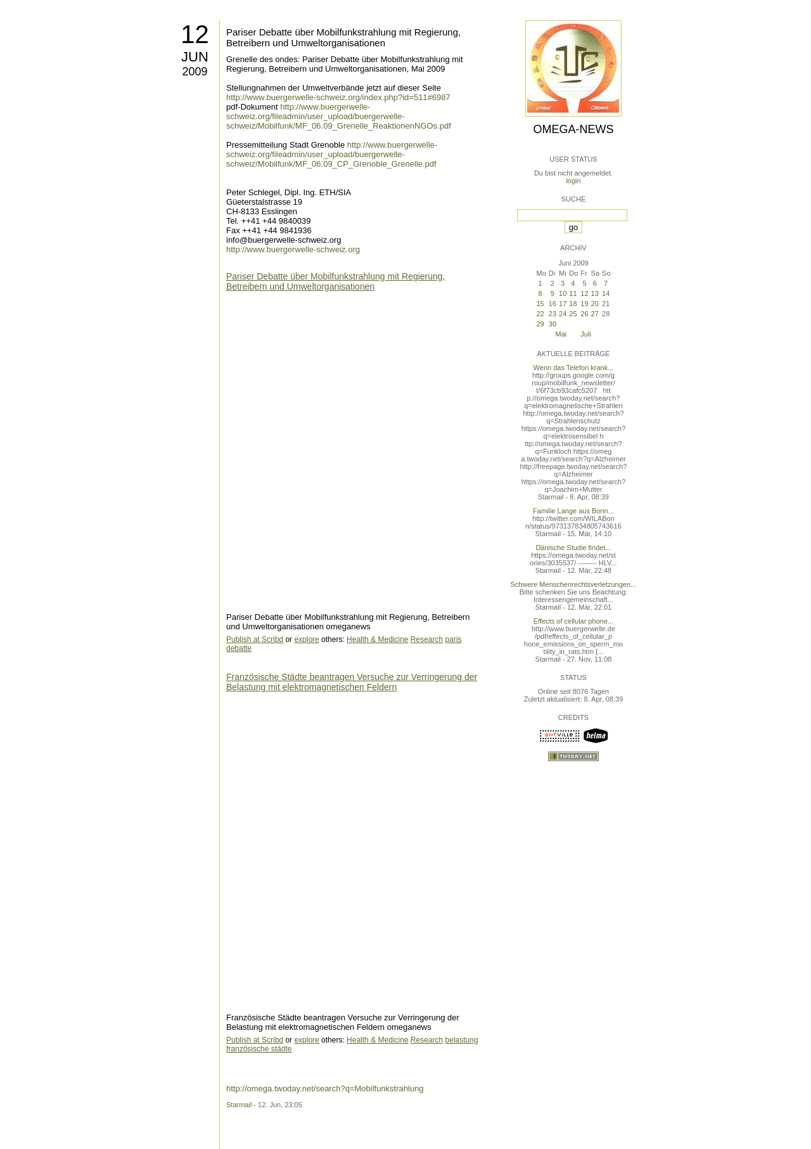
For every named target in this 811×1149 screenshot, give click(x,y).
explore (306, 639)
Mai (561, 334)
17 (562, 303)
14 (606, 293)
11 (573, 293)
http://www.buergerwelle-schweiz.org (293, 249)
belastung (461, 1040)
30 (552, 324)
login (573, 180)
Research (427, 639)
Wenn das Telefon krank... (573, 367)
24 (562, 314)
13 (595, 293)
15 (540, 303)
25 (573, 314)
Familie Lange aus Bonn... (573, 511)
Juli (585, 334)
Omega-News (573, 129)
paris (453, 639)
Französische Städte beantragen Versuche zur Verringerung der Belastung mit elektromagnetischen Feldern (351, 682)
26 (584, 314)
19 (584, 303)
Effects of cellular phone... (573, 621)
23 (552, 314)
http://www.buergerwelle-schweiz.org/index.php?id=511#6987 (338, 97)
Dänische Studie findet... (573, 547)
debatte (239, 648)
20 (595, 303)
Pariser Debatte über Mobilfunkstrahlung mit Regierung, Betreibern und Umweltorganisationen (343, 37)
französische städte (258, 1048)
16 (552, 303)
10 (562, 293)
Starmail (239, 1104)
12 (195, 34)
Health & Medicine (377, 639)
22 (540, 314)
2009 (194, 71)
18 (573, 303)
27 (595, 314)
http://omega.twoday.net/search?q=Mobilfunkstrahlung (325, 1088)
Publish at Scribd (254, 639)
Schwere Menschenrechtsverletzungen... (574, 584)
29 (540, 324)
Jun (194, 57)
